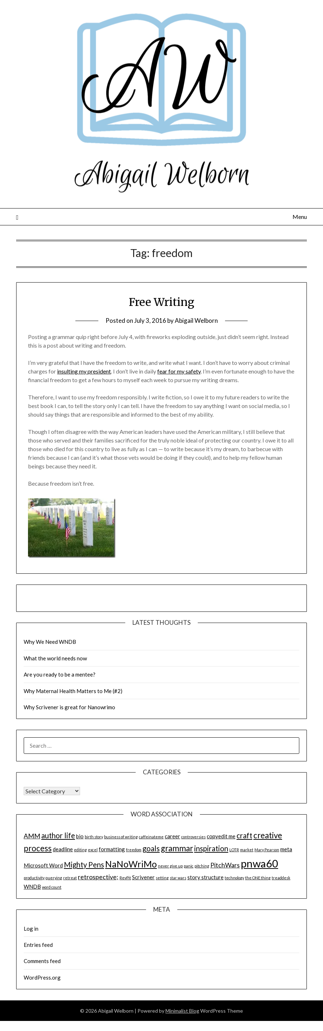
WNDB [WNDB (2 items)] (32, 886)
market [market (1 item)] (246, 849)
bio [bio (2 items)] (80, 836)
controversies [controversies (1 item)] (193, 836)
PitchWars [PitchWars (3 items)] (225, 865)
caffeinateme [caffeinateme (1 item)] (151, 836)
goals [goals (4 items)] (151, 848)
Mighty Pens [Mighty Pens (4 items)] (84, 864)
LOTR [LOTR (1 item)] (234, 849)
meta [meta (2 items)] (286, 849)
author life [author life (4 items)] (58, 835)
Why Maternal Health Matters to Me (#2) (73, 691)
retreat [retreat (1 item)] (70, 877)
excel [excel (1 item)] (93, 849)
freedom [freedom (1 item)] (133, 849)
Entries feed (38, 944)
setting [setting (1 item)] (162, 877)
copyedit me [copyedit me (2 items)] (221, 836)
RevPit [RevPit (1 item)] (125, 877)
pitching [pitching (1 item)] (202, 865)
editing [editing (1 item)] (80, 849)
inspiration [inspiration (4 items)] (211, 848)
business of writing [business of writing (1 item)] (121, 836)
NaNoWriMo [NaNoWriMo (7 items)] (131, 863)
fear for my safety (179, 371)
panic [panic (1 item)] (188, 865)
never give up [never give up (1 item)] (170, 865)
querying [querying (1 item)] (54, 877)
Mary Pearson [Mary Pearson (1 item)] (266, 849)
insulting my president (84, 371)
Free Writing (161, 302)
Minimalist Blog (182, 1011)
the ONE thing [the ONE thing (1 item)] (258, 877)
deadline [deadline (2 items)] (63, 849)
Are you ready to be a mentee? (59, 674)
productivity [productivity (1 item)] (34, 877)
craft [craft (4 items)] (244, 835)
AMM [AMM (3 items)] (32, 836)
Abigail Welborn (196, 320)
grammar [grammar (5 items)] (177, 848)
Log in (31, 928)
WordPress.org (42, 977)
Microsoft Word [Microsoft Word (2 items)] (43, 865)
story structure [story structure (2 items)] (205, 877)
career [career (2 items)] (172, 836)
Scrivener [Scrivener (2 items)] (143, 877)
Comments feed (42, 961)
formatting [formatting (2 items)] (112, 849)
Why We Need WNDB (50, 641)
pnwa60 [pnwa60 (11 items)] (259, 863)
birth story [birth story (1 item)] (94, 836)
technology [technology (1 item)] (234, 877)
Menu (299, 216)
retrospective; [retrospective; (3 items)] (98, 877)
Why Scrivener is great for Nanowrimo (69, 707)
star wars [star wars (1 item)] (178, 877)
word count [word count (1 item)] (51, 887)
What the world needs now (55, 658)
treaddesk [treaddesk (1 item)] (281, 877)
